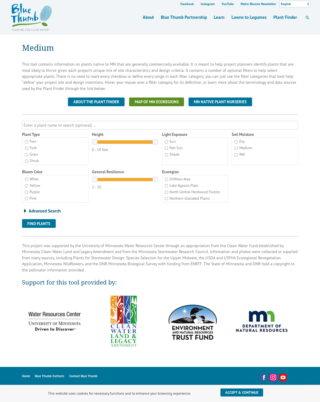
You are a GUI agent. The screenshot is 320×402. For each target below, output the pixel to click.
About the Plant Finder (96, 101)
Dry (240, 141)
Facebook (187, 4)
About (148, 17)
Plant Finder (285, 17)
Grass (31, 154)
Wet (240, 154)
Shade (172, 154)
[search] (160, 125)
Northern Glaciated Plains (187, 198)
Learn (219, 17)
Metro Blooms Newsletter (258, 4)
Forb (31, 147)
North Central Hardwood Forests (192, 192)
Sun (170, 141)
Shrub (32, 160)
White (32, 179)
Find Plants (38, 223)
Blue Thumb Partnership (184, 17)
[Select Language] (295, 4)
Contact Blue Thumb (83, 376)
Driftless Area (177, 179)
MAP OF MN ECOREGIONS (157, 101)
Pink (30, 198)
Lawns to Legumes (249, 17)
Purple (32, 192)
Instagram (208, 4)
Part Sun (174, 147)
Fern (30, 141)
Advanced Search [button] (45, 211)
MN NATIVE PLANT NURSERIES (220, 101)
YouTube (228, 4)
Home (26, 376)
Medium (243, 147)
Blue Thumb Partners (49, 376)
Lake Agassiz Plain (181, 185)
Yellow (32, 185)
